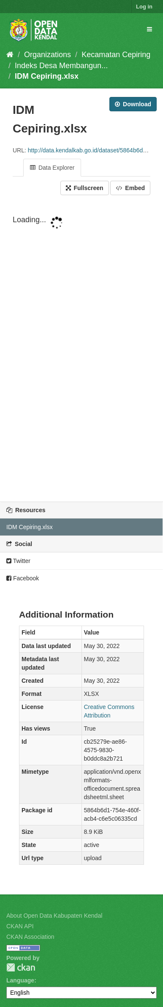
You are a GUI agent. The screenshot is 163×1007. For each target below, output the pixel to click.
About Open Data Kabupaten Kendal (54, 915)
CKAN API (20, 926)
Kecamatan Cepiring (116, 54)
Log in (144, 6)
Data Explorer (52, 167)
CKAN (20, 967)
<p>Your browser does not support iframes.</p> (81, 349)
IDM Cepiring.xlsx (47, 76)
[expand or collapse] (149, 29)
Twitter (18, 560)
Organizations (47, 54)
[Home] (10, 54)
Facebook (22, 578)
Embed (130, 188)
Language (20, 980)
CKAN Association (30, 936)
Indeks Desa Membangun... (61, 65)
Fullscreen (84, 188)
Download (133, 104)
